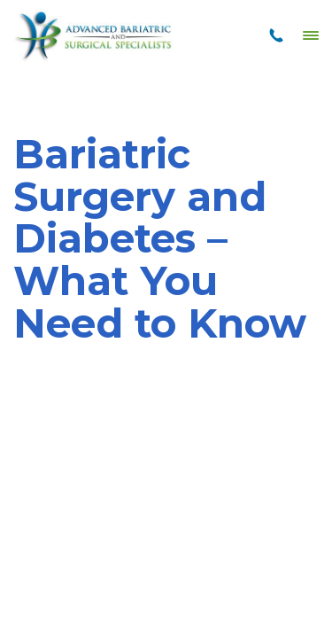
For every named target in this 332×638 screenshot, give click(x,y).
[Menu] (311, 35)
